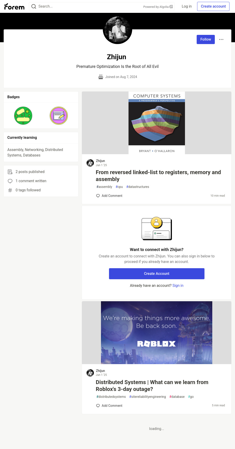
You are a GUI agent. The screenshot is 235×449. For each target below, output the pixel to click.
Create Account (156, 273)
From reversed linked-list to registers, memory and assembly (158, 175)
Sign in (177, 285)
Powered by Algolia (158, 6)
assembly (104, 186)
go (190, 396)
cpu (119, 186)
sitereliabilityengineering (147, 396)
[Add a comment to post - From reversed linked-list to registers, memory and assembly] (109, 195)
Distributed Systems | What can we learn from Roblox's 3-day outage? (152, 385)
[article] (156, 153)
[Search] (33, 6)
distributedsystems (111, 396)
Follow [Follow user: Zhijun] (205, 39)
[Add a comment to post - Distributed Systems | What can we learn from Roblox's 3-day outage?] (109, 405)
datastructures (137, 186)
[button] (23, 115)
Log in (187, 6)
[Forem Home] (14, 6)
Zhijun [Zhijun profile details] (100, 161)
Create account (213, 6)
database (177, 396)
